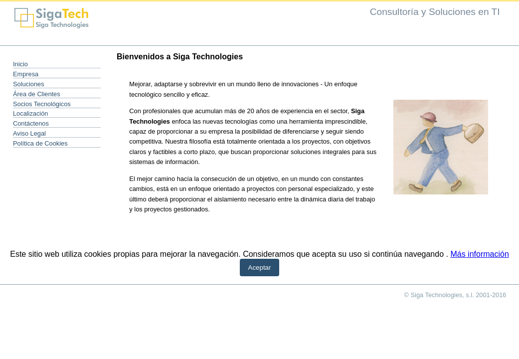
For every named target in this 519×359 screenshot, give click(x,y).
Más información (479, 254)
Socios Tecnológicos (42, 104)
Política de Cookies (40, 143)
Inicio (20, 64)
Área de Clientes (36, 94)
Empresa (25, 74)
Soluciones (28, 84)
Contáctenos (31, 123)
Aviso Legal (29, 133)
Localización (30, 113)
